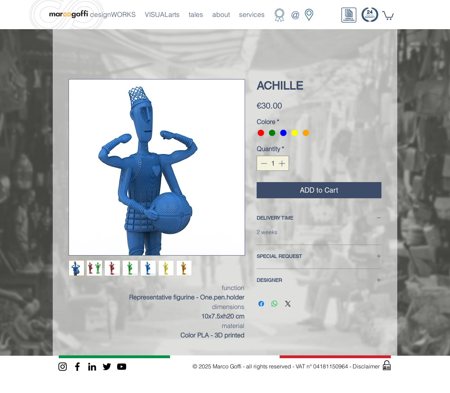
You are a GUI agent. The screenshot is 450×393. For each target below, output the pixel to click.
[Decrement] (263, 163)
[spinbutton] (273, 163)
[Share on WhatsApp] (274, 303)
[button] (349, 15)
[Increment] (282, 163)
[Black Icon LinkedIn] (92, 366)
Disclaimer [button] (367, 366)
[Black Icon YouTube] (121, 366)
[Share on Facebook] (261, 303)
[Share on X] (288, 303)
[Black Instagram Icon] (62, 366)
